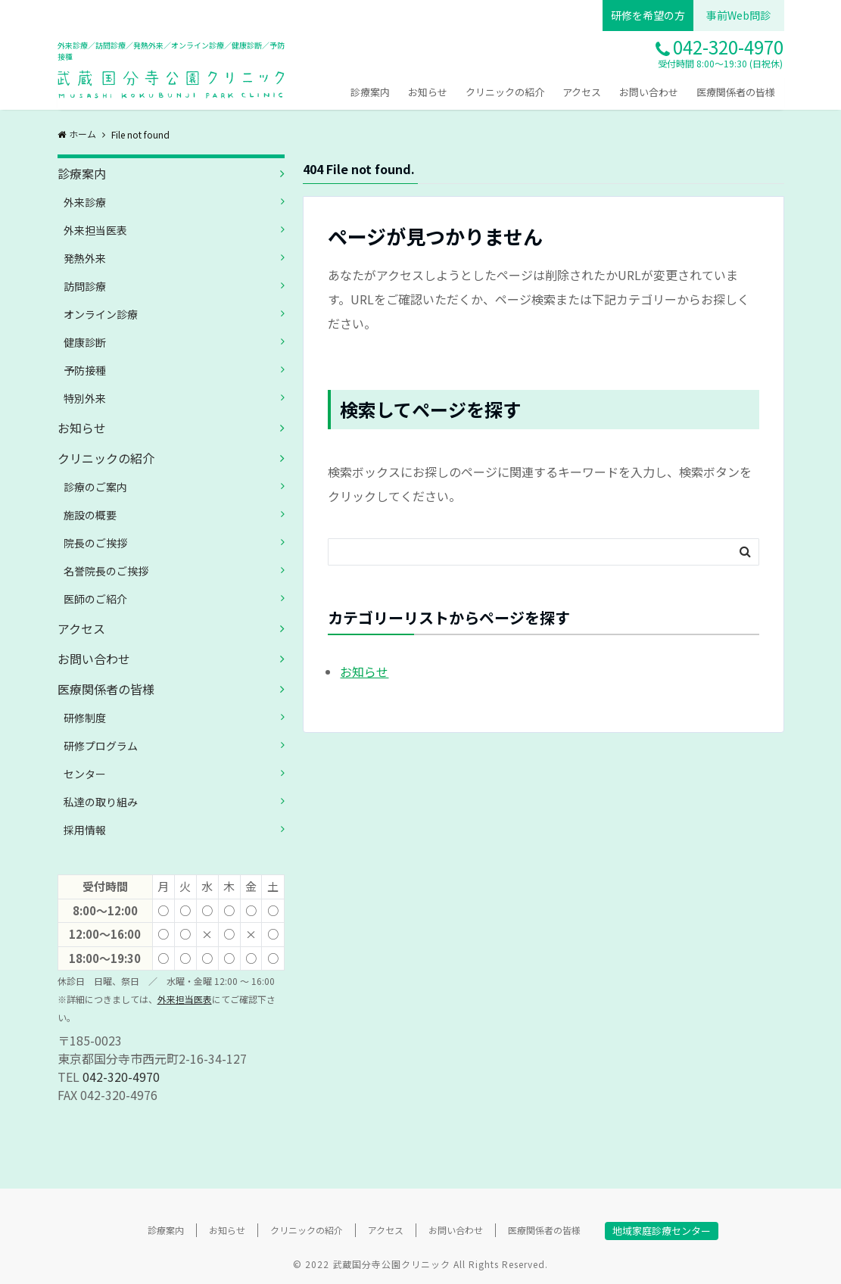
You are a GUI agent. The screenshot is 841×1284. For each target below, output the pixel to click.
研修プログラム (101, 745)
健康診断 (85, 342)
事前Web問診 (738, 15)
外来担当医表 (95, 230)
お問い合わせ (648, 92)
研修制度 (85, 717)
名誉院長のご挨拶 (106, 570)
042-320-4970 (121, 1076)
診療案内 (370, 92)
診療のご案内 (95, 486)
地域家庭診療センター (661, 1230)
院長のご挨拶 (95, 542)
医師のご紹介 (95, 598)
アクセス (581, 92)
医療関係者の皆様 (735, 92)
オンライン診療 (101, 314)
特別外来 (85, 398)
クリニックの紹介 (505, 92)
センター (85, 773)
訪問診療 (85, 286)
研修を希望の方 (648, 15)
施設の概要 (90, 514)
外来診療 (85, 202)
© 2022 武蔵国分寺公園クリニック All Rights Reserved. (420, 1264)
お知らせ (427, 92)
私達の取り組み (101, 801)
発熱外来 (85, 258)
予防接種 (85, 370)
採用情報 (85, 829)
